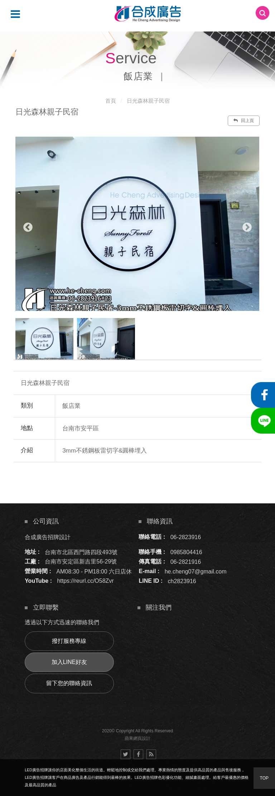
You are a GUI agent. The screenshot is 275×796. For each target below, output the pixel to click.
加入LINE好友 (69, 662)
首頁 (110, 101)
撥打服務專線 (69, 641)
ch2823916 (182, 581)
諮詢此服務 (188, 483)
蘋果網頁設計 (137, 738)
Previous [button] (28, 227)
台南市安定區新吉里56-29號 (81, 561)
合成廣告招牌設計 (48, 537)
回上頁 (243, 120)
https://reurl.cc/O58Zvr (85, 581)
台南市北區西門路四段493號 (81, 552)
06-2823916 (185, 537)
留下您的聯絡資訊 (69, 683)
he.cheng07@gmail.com (196, 571)
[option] (137, 224)
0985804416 (186, 552)
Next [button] (247, 227)
